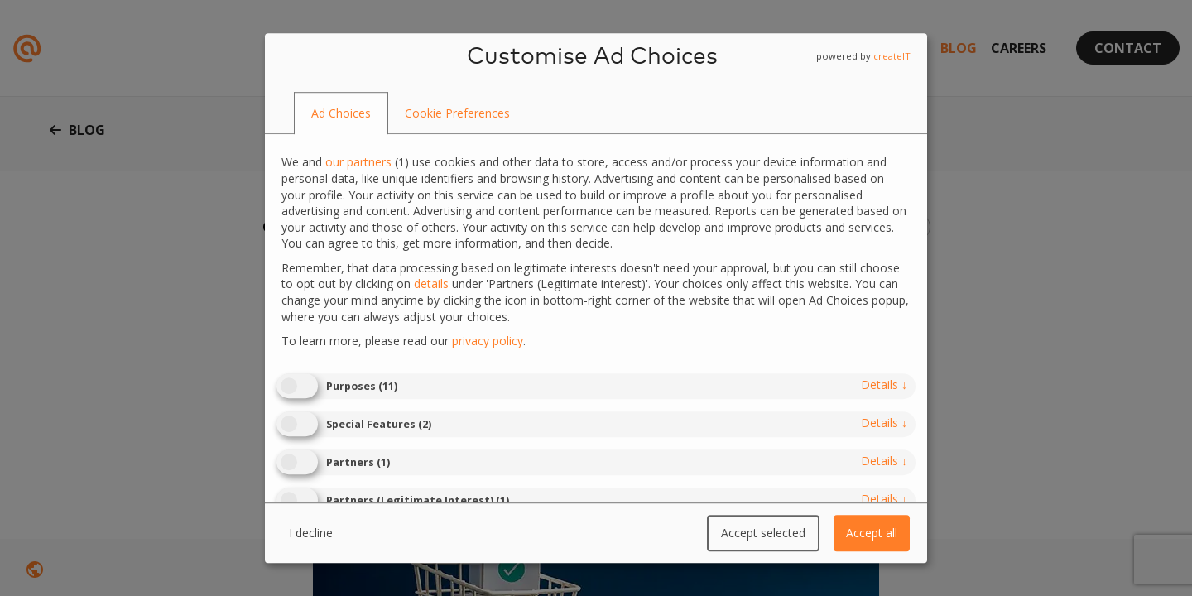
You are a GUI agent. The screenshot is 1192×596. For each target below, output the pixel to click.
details (884, 384)
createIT (892, 56)
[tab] (341, 113)
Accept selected (763, 533)
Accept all (871, 533)
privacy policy (487, 340)
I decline (311, 533)
